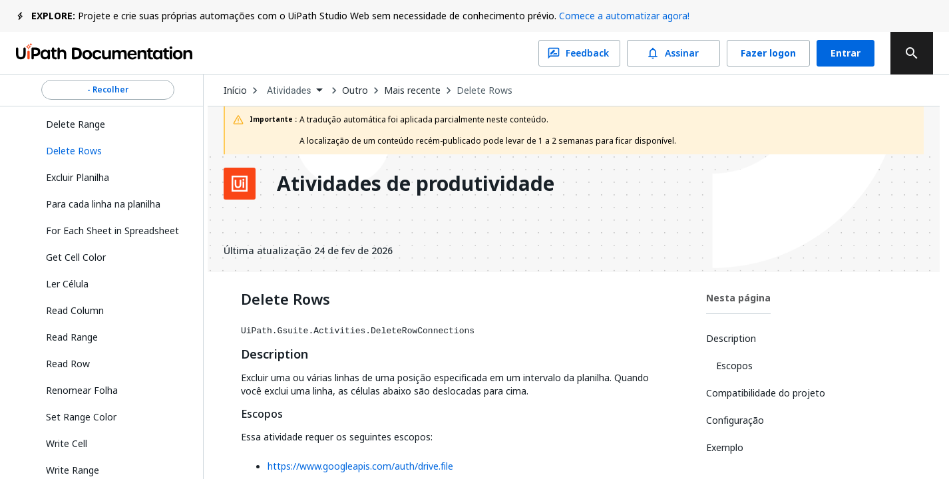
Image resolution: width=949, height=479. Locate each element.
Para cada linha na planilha (103, 204)
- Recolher (108, 89)
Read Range (72, 337)
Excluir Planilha (77, 177)
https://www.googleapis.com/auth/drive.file (360, 466)
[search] (911, 53)
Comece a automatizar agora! (624, 16)
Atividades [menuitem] (289, 90)
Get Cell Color (76, 257)
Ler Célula (67, 284)
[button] (113, 151)
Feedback (579, 53)
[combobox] (294, 90)
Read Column (75, 310)
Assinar (673, 53)
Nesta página (738, 298)
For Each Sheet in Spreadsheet (112, 231)
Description (274, 354)
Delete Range (75, 124)
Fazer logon (768, 53)
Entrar (845, 53)
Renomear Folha (82, 390)
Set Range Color (81, 417)
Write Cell (66, 443)
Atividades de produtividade (415, 184)
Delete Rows (484, 90)
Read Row (68, 364)
